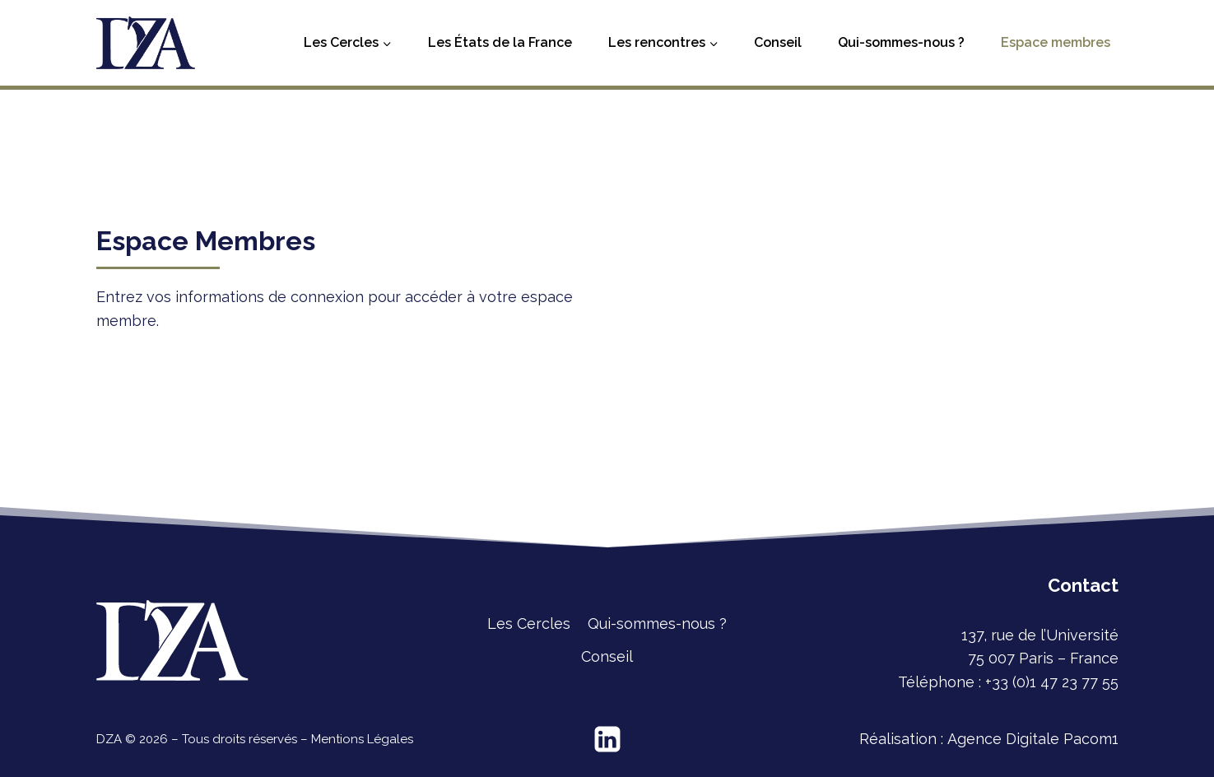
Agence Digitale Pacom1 (1033, 738)
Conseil (778, 42)
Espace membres (1055, 42)
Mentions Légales (362, 739)
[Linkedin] (607, 739)
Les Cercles (528, 623)
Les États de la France (500, 42)
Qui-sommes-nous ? (901, 42)
